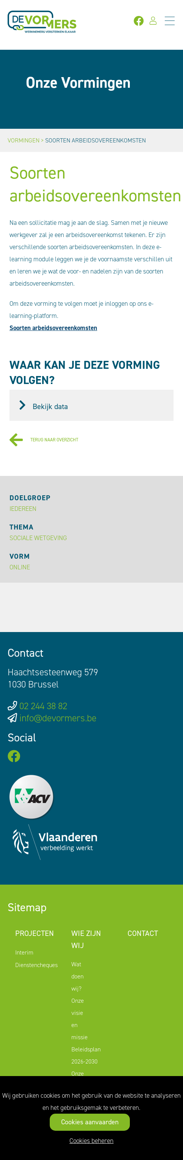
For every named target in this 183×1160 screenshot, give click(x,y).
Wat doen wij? (77, 976)
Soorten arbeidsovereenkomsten (53, 328)
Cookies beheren (91, 1140)
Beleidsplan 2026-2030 (86, 1055)
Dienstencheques (36, 965)
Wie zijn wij (86, 939)
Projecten (34, 933)
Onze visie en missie (79, 1019)
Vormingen (23, 140)
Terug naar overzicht (43, 439)
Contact (143, 933)
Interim (24, 952)
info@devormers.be (57, 718)
